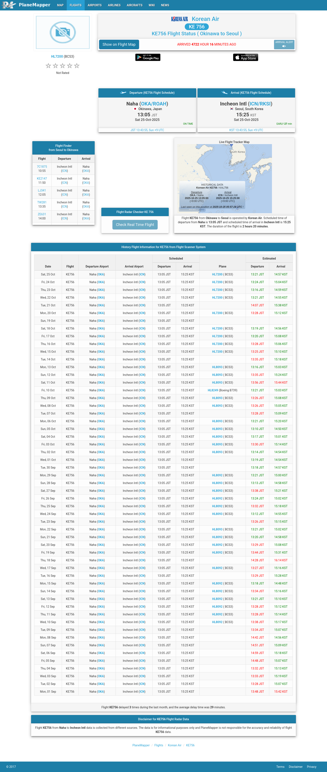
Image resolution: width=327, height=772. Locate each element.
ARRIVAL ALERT (284, 44)
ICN (64, 170)
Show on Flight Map (119, 44)
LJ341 (42, 190)
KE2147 (42, 178)
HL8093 (217, 367)
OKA (86, 170)
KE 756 (197, 27)
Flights (158, 745)
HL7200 (57, 56)
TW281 (42, 202)
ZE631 (42, 214)
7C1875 (42, 166)
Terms (282, 766)
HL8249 (213, 390)
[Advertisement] (197, 74)
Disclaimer (298, 766)
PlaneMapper (141, 745)
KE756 (190, 745)
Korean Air (205, 18)
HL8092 (217, 475)
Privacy (314, 766)
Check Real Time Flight (135, 224)
